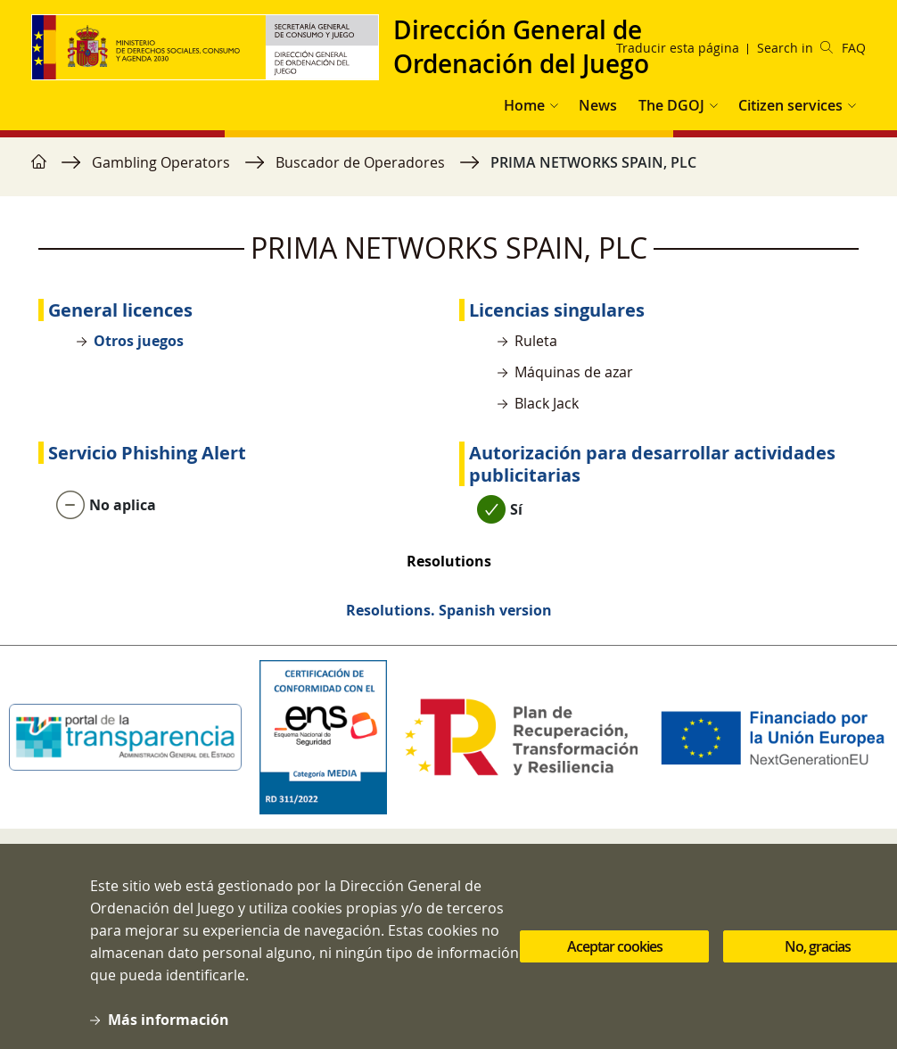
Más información (168, 1029)
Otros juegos (139, 341)
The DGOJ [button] (671, 105)
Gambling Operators (161, 162)
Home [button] (524, 105)
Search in (795, 47)
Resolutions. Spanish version (449, 610)
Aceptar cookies (614, 956)
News (598, 105)
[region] (448, 171)
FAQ (854, 47)
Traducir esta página (677, 47)
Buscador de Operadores (360, 162)
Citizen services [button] (790, 105)
